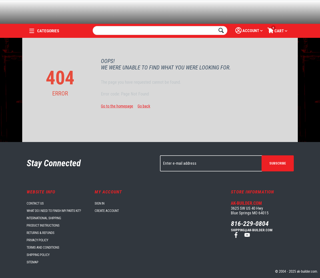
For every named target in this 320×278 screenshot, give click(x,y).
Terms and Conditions (43, 248)
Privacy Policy (37, 240)
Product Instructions (43, 225)
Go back (144, 106)
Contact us (35, 203)
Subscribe (277, 163)
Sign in (99, 203)
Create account (107, 211)
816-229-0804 (250, 223)
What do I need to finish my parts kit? (54, 211)
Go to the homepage (117, 106)
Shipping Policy (38, 255)
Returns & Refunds (40, 233)
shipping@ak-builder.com (251, 230)
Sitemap (32, 262)
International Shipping (44, 218)
